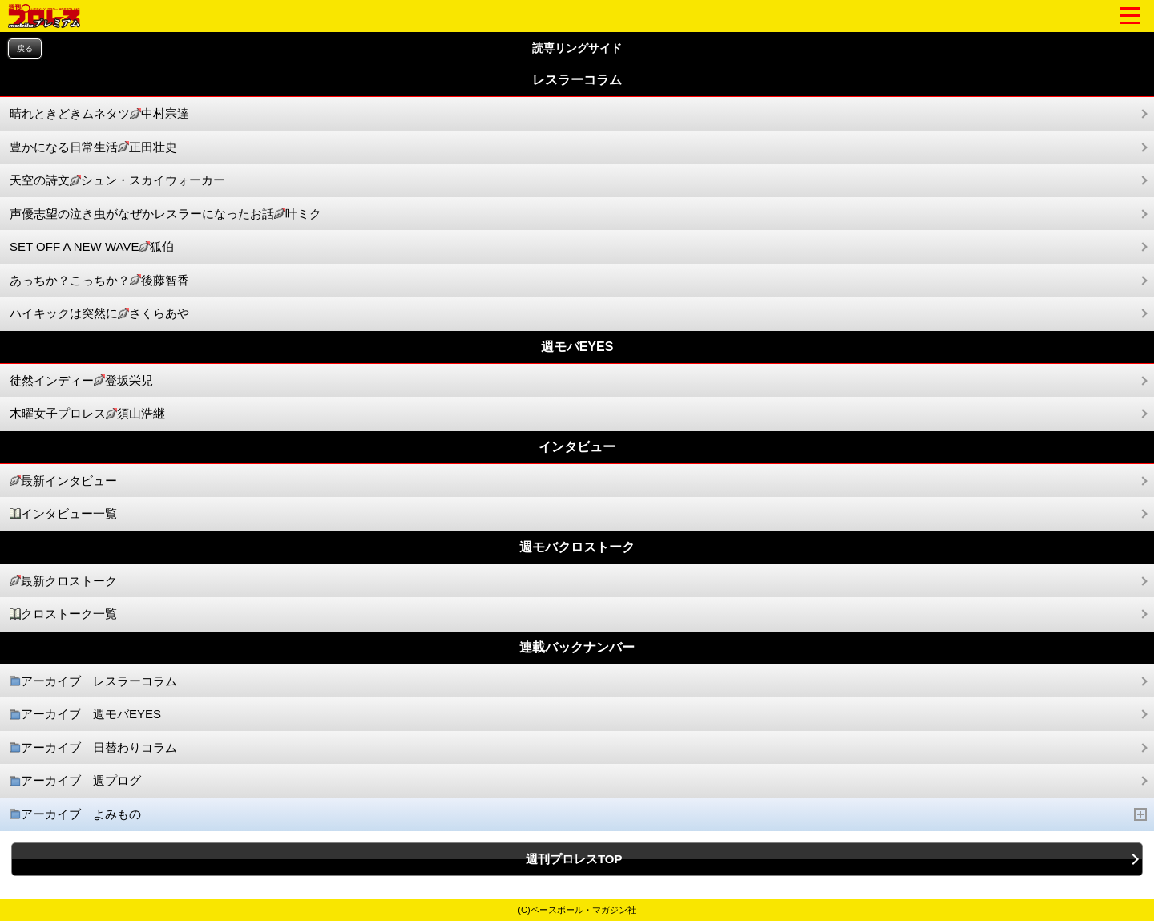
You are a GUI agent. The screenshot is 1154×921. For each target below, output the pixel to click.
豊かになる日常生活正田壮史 (93, 148)
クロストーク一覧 (63, 614)
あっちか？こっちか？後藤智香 (99, 281)
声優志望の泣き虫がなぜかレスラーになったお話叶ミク (165, 214)
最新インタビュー (63, 481)
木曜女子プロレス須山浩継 (87, 414)
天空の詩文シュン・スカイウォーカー (117, 180)
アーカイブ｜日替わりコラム (93, 748)
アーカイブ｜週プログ (75, 781)
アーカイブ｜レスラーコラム (93, 681)
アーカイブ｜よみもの (579, 814)
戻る (25, 48)
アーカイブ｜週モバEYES (85, 714)
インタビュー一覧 (63, 514)
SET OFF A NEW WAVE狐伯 (92, 247)
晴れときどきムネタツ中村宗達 (99, 114)
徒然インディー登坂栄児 (81, 381)
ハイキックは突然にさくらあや (99, 313)
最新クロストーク (63, 581)
